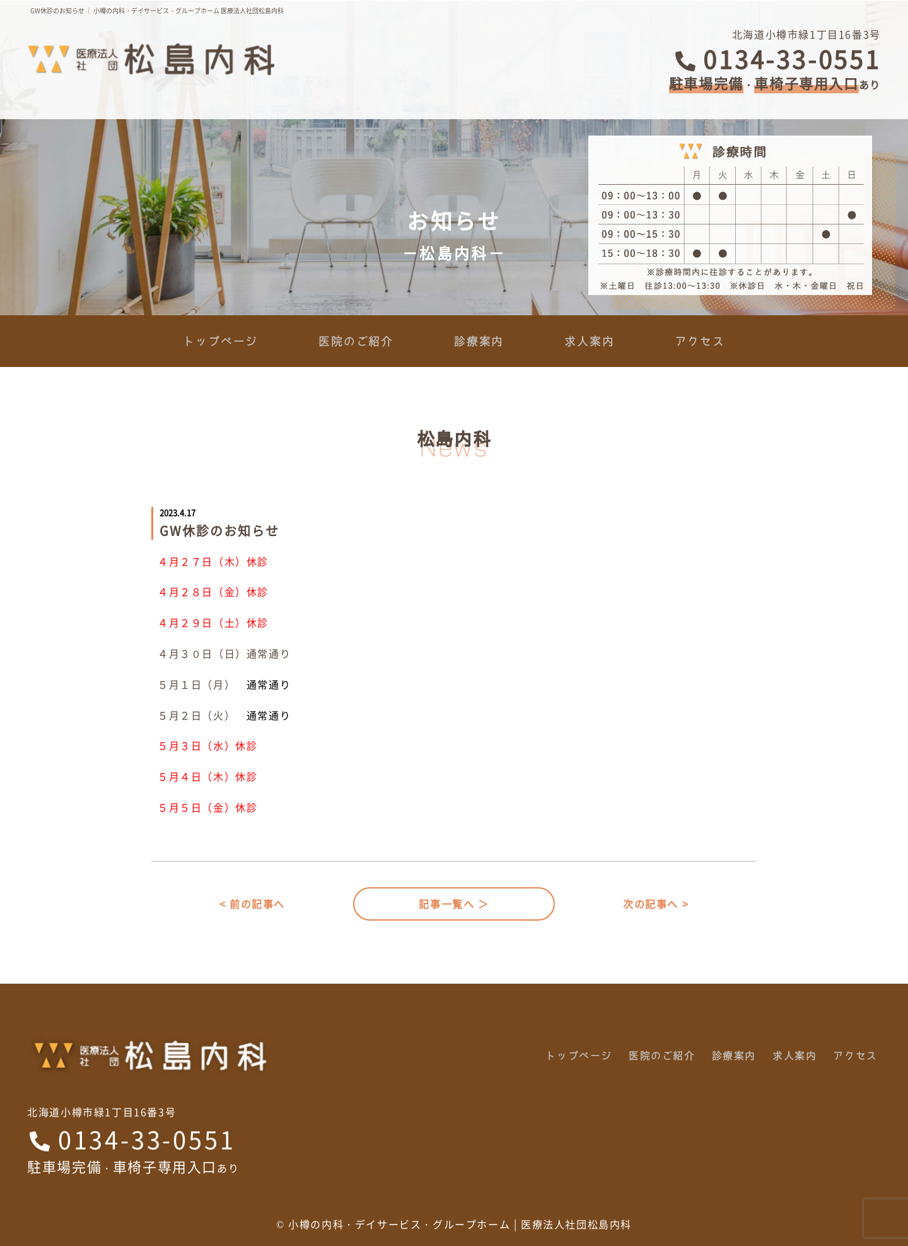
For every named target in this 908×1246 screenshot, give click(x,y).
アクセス (700, 341)
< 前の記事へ (252, 903)
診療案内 (479, 341)
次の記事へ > (656, 903)
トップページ (220, 341)
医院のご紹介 (355, 341)
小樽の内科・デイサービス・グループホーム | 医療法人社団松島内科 (460, 1223)
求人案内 (589, 341)
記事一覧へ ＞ (454, 903)
